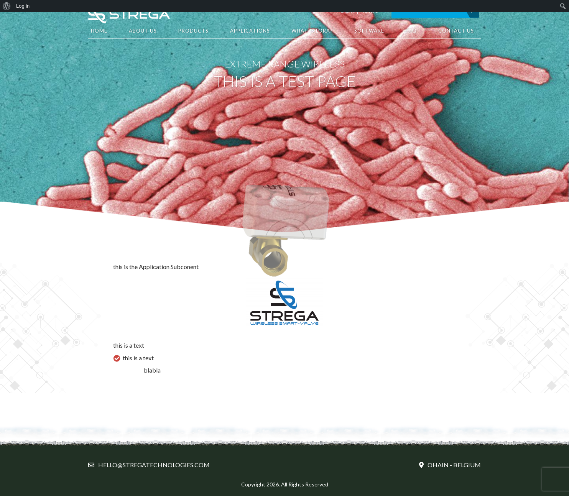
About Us (143, 31)
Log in (23, 6)
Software (369, 31)
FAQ (411, 31)
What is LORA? (312, 31)
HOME (99, 31)
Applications (250, 31)
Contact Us (456, 31)
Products (193, 31)
